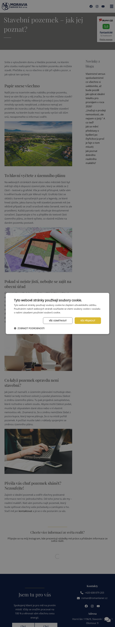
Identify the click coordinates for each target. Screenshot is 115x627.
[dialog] (57, 313)
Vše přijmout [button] (87, 320)
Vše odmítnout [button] (58, 320)
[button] (29, 328)
